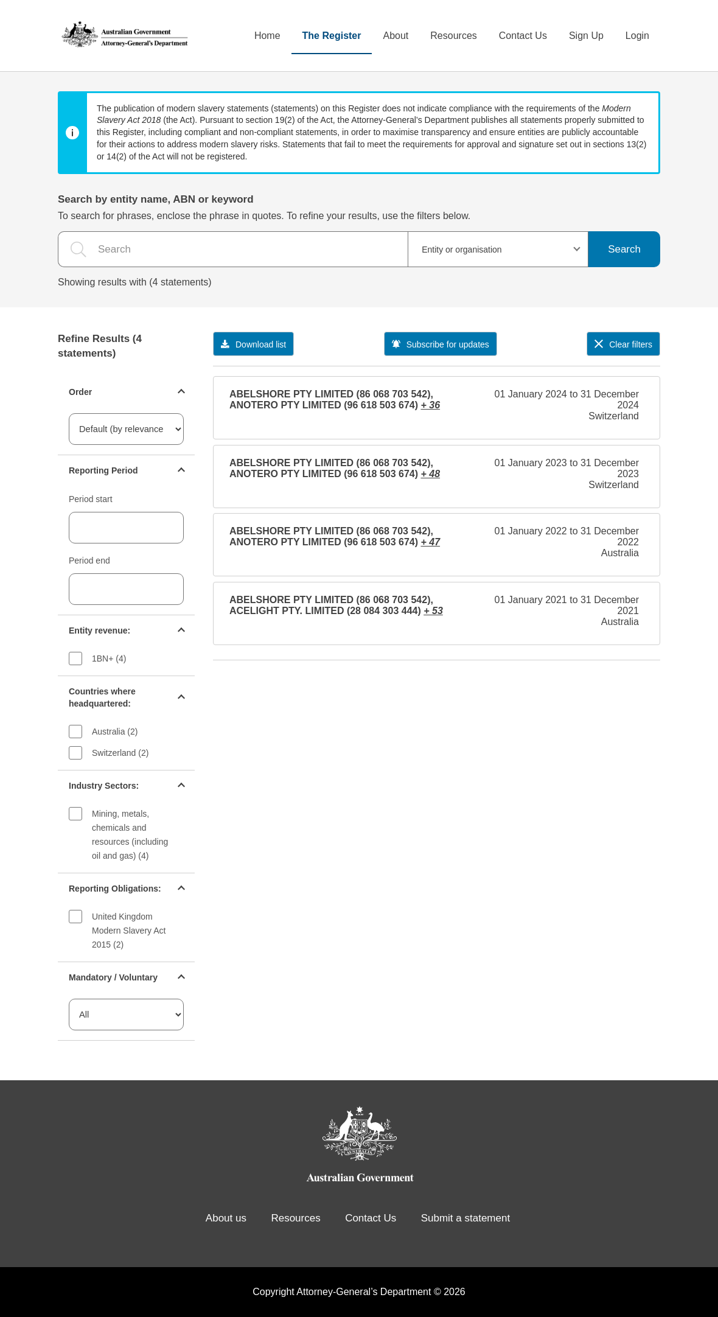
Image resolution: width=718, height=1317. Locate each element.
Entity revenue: (99, 630)
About (395, 35)
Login (637, 35)
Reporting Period (103, 470)
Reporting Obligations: (115, 888)
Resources (453, 35)
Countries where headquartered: (102, 697)
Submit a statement (465, 1218)
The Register (331, 35)
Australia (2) (115, 731)
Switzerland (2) (120, 753)
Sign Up (586, 35)
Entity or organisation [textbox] (462, 249)
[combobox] (498, 249)
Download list (253, 344)
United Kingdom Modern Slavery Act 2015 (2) (129, 930)
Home (267, 35)
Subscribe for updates (440, 344)
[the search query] (233, 249)
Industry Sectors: (104, 786)
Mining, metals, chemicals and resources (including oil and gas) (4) (130, 835)
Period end (89, 560)
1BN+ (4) (109, 658)
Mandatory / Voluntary (113, 977)
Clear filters (623, 344)
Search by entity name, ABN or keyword (156, 199)
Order (80, 392)
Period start (91, 499)
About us (226, 1218)
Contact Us (523, 35)
